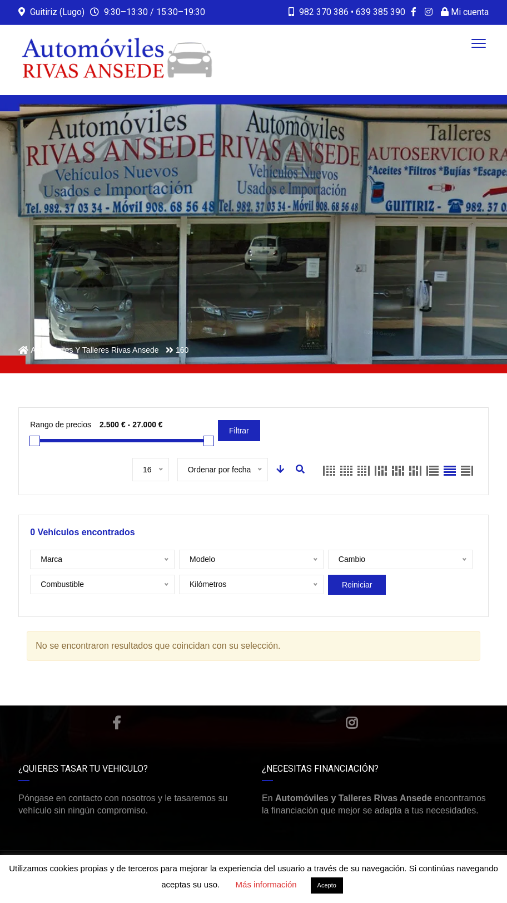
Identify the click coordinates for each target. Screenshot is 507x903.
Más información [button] (266, 884)
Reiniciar (357, 584)
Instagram (351, 722)
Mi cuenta (465, 12)
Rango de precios (60, 424)
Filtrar (239, 430)
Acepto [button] (326, 885)
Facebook (116, 722)
